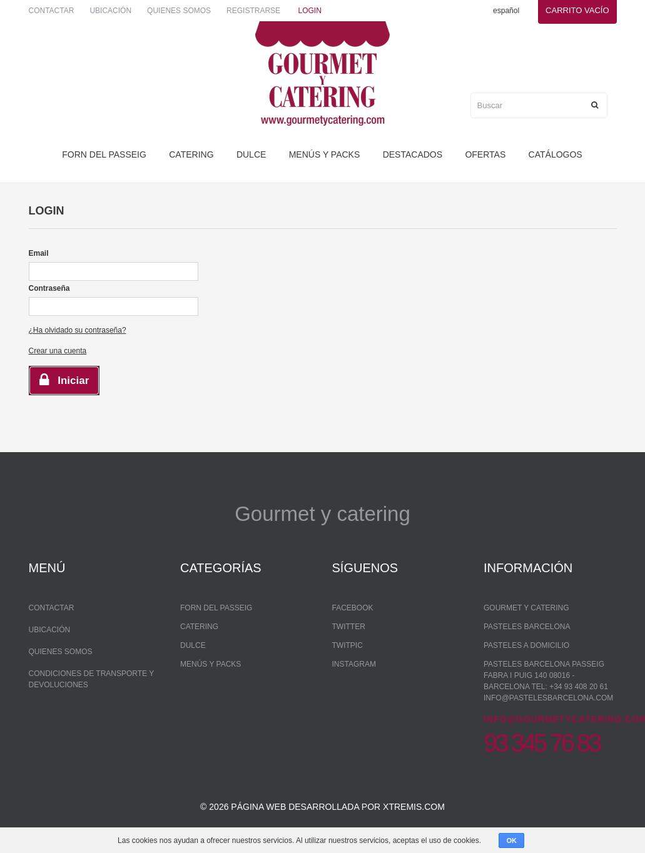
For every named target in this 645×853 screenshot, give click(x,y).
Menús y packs (324, 154)
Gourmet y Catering (526, 607)
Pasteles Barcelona (527, 626)
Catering (191, 154)
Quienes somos (179, 10)
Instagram (354, 664)
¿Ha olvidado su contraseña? (77, 330)
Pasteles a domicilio (526, 645)
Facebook (352, 607)
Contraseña (49, 288)
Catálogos (555, 154)
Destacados (412, 154)
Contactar (51, 10)
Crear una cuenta (58, 350)
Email (39, 253)
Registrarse (253, 10)
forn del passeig (104, 154)
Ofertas (485, 154)
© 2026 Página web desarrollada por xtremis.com (322, 807)
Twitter (348, 626)
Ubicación (110, 10)
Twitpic (347, 645)
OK (511, 840)
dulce (251, 154)
